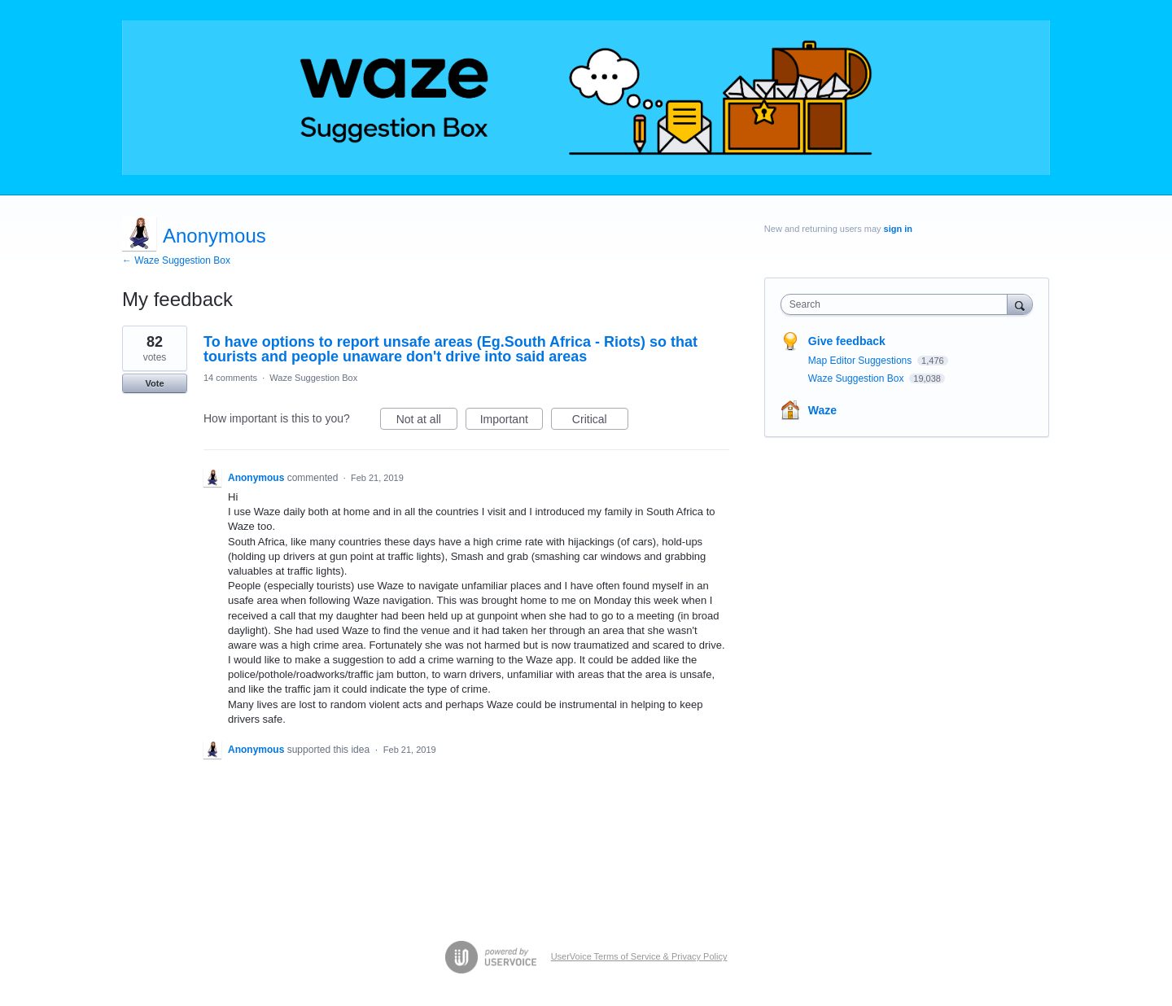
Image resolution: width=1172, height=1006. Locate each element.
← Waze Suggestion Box (176, 260)
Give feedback (847, 341)
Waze (822, 410)
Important (511, 422)
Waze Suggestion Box (313, 378)
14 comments (230, 378)
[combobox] (898, 304)
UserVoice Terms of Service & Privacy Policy (639, 956)
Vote (154, 383)
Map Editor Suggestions (861, 360)
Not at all (426, 422)
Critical (600, 422)
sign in (898, 229)
